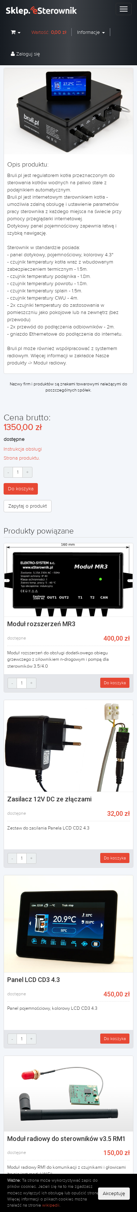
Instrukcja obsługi (23, 449)
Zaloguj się (25, 54)
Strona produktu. (22, 458)
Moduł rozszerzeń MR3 (41, 624)
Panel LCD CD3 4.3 (33, 979)
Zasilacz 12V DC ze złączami (49, 799)
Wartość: (48, 32)
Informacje (91, 32)
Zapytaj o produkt (27, 506)
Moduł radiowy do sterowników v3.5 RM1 (66, 1138)
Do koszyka (21, 489)
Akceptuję (114, 1193)
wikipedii (50, 1205)
